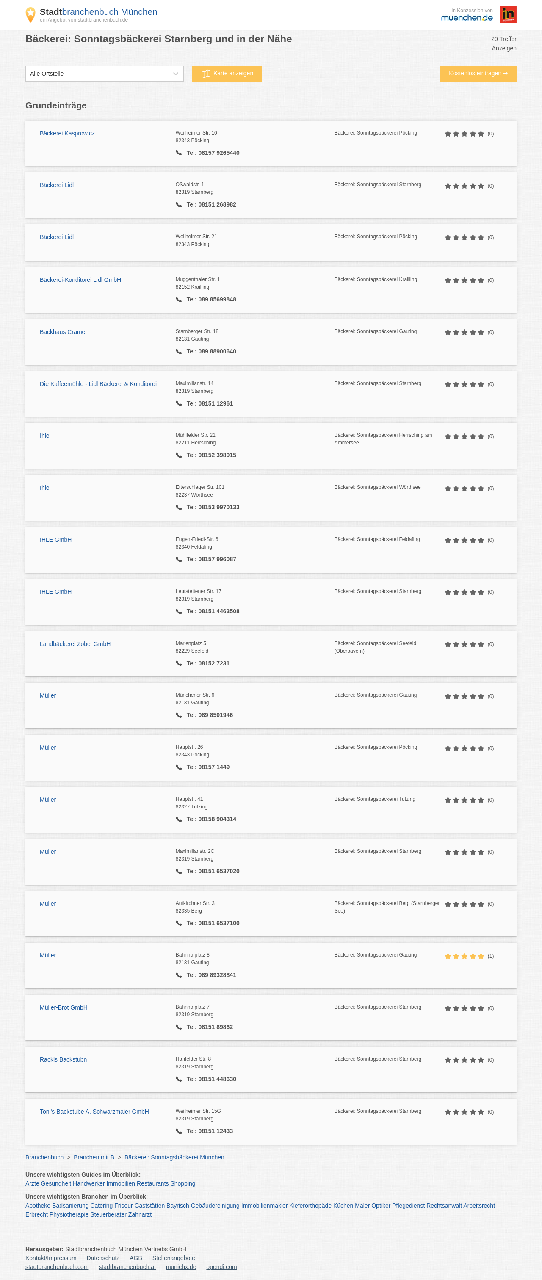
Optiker (380, 1205)
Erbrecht (36, 1214)
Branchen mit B (94, 1157)
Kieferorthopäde (310, 1205)
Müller (48, 695)
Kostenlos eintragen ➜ (478, 73)
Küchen (343, 1205)
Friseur (123, 1205)
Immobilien (120, 1183)
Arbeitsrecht (479, 1205)
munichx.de (181, 1266)
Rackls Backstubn (63, 1059)
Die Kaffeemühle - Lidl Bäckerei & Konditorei (98, 384)
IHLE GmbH (56, 539)
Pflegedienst (408, 1205)
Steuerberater (108, 1214)
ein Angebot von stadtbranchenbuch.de (84, 20)
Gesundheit (56, 1183)
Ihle (45, 435)
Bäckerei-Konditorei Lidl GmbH (80, 279)
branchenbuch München (99, 12)
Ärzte (32, 1183)
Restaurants (153, 1183)
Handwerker (89, 1183)
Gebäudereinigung (215, 1205)
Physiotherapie (69, 1214)
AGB (136, 1258)
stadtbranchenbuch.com (56, 1266)
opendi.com (221, 1266)
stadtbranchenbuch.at (127, 1266)
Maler (362, 1205)
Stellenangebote (173, 1258)
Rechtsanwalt (444, 1205)
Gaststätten (150, 1205)
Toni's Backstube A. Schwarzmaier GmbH (94, 1111)
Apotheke (37, 1205)
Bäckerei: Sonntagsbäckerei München (174, 1157)
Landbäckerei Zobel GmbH (75, 643)
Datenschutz (103, 1258)
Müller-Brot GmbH (64, 1007)
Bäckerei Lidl (57, 185)
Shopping (182, 1183)
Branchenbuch (44, 1157)
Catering (101, 1205)
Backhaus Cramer (63, 331)
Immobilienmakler (264, 1205)
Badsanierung (70, 1205)
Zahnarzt (140, 1214)
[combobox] (30, 73)
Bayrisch (177, 1205)
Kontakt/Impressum (51, 1258)
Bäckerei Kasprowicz (67, 133)
